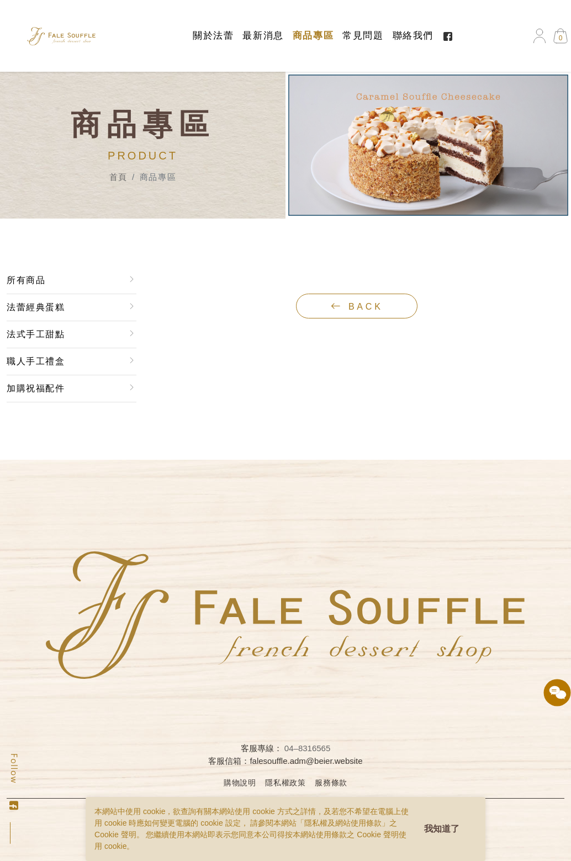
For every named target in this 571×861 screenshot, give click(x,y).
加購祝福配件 (35, 388)
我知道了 (441, 828)
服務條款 (331, 782)
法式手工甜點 (35, 334)
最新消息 (262, 35)
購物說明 (240, 782)
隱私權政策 (285, 782)
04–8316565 (307, 748)
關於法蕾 (213, 35)
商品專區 (313, 35)
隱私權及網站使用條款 (343, 823)
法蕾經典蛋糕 (35, 307)
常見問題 (362, 35)
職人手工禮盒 (35, 361)
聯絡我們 (413, 35)
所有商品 (25, 280)
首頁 (118, 177)
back (357, 306)
